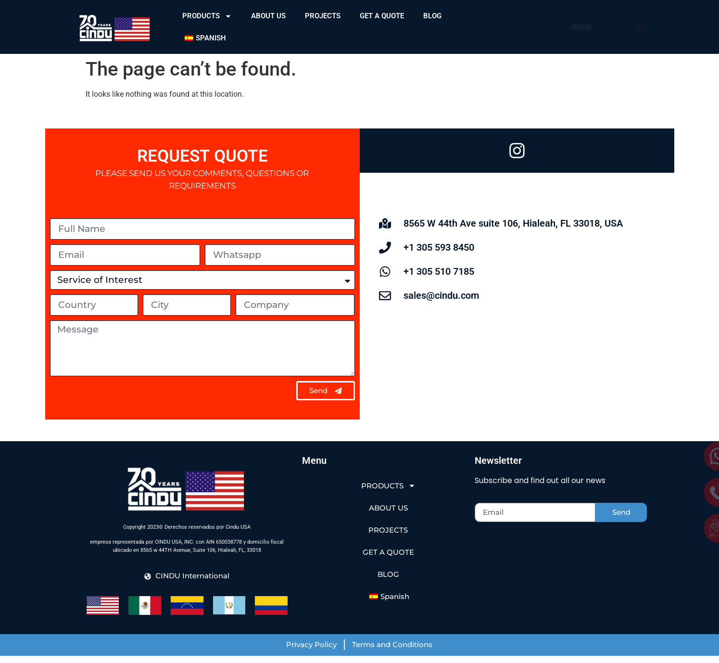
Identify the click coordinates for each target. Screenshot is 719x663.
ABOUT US (268, 16)
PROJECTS (323, 16)
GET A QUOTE (382, 16)
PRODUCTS (207, 16)
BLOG (432, 16)
